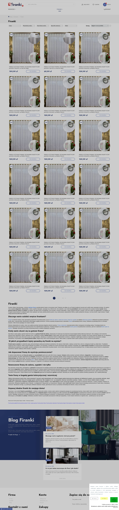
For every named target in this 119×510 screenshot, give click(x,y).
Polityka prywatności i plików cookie (110, 504)
